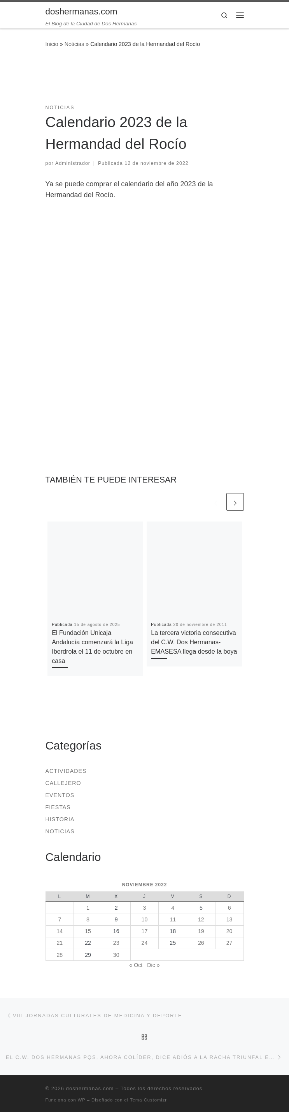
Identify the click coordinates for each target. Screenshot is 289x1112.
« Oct (135, 965)
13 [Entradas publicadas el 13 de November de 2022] (229, 919)
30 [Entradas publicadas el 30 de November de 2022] (116, 955)
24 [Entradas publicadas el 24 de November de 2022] (145, 943)
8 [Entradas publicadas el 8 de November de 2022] (87, 919)
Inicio (52, 44)
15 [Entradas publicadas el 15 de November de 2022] (88, 931)
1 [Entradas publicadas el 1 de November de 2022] (87, 908)
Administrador (72, 163)
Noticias (74, 44)
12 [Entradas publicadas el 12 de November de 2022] (201, 919)
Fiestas (58, 807)
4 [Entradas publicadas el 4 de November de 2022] (172, 908)
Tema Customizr (148, 1100)
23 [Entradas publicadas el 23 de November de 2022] (116, 943)
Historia (60, 819)
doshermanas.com (90, 1088)
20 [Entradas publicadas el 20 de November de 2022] (229, 931)
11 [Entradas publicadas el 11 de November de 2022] (173, 919)
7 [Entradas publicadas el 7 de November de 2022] (59, 919)
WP (82, 1100)
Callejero (63, 783)
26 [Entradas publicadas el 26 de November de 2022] (201, 943)
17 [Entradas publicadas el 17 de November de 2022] (145, 931)
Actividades (66, 771)
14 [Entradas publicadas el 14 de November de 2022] (59, 931)
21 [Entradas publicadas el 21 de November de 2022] (59, 943)
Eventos (60, 795)
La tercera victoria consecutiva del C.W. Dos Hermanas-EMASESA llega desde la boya (194, 642)
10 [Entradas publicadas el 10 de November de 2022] (145, 919)
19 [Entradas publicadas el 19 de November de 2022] (201, 931)
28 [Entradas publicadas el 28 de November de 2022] (59, 955)
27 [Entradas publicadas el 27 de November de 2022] (229, 943)
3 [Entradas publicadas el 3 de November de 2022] (144, 908)
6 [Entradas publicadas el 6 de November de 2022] (229, 908)
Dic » (153, 965)
